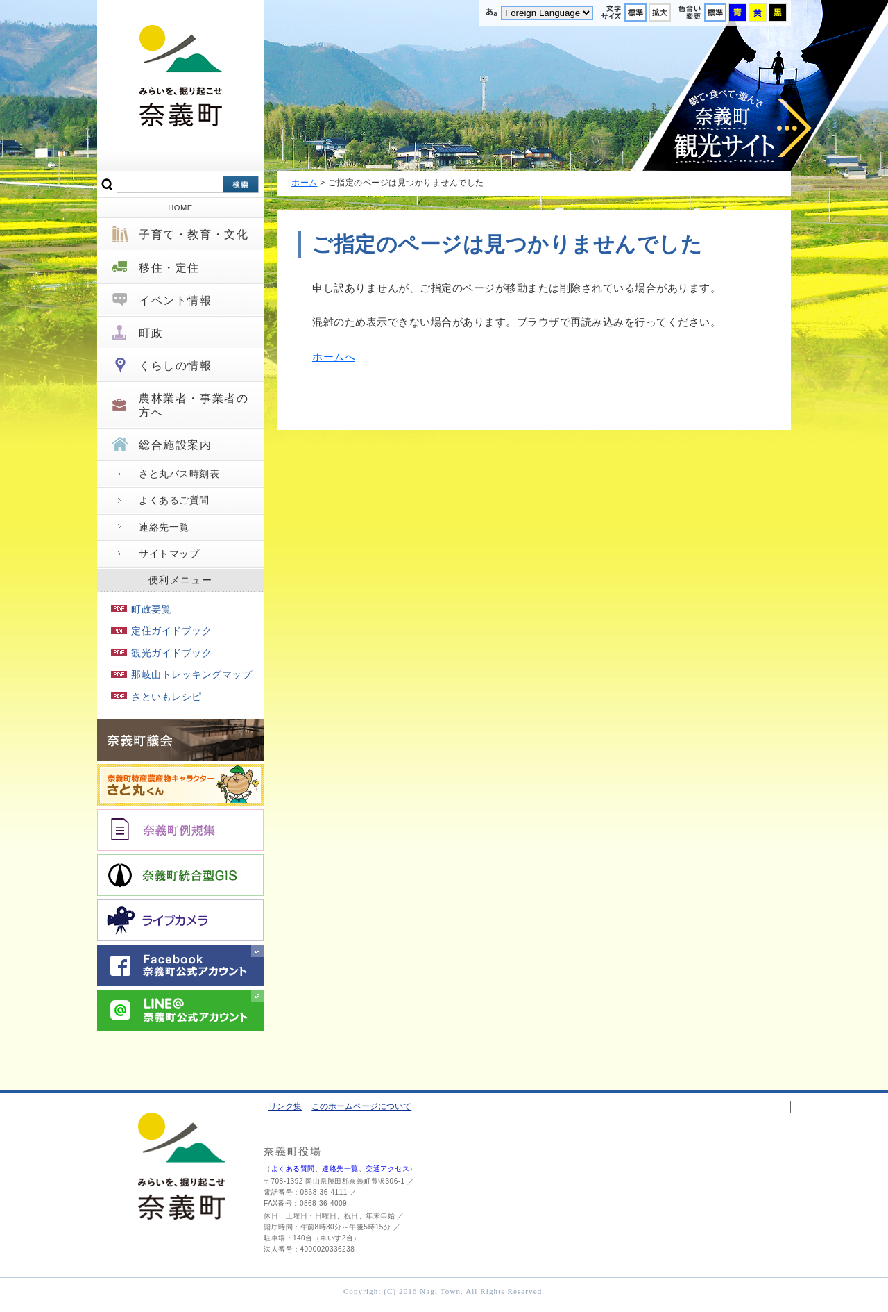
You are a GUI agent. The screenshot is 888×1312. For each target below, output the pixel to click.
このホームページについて (361, 1106)
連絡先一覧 (164, 527)
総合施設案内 (175, 445)
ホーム (304, 183)
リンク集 (285, 1106)
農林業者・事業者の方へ (193, 404)
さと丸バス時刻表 (179, 473)
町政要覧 (141, 609)
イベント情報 (175, 300)
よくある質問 (293, 1168)
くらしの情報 (175, 366)
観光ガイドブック (161, 652)
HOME (180, 208)
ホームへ (333, 357)
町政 (151, 333)
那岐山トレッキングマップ (181, 674)
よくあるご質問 (174, 500)
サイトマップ (169, 553)
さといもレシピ (156, 696)
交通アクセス (387, 1168)
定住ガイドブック (161, 630)
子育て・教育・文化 (193, 234)
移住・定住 (169, 268)
